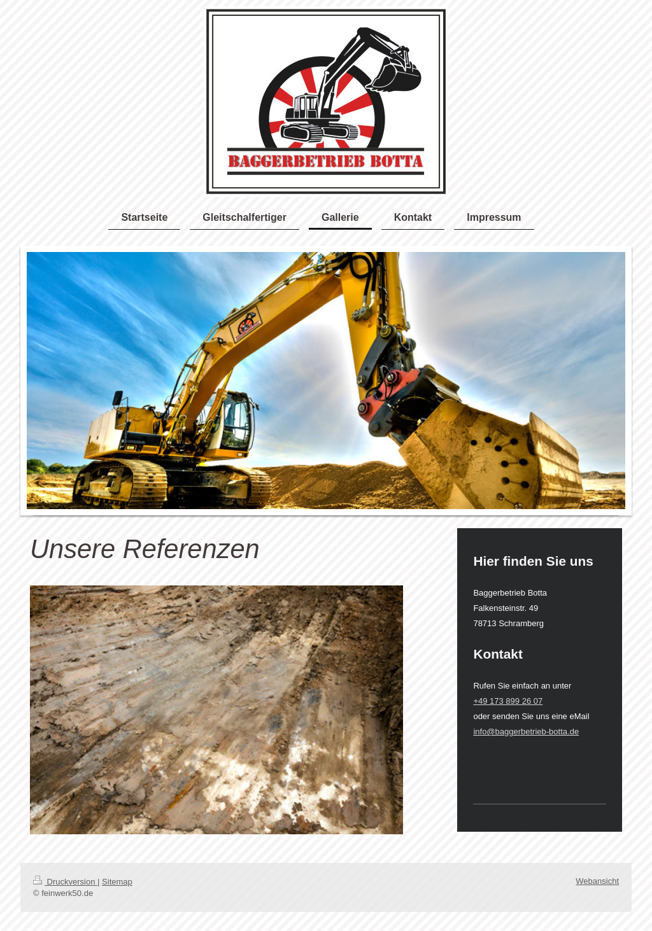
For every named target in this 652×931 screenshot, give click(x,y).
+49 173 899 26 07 (507, 701)
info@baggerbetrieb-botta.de (526, 731)
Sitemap (117, 881)
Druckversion (65, 881)
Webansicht (597, 881)
